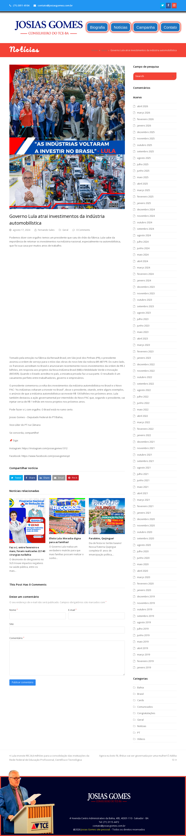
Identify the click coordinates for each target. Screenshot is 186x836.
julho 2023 (142, 319)
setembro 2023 (145, 306)
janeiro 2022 (144, 435)
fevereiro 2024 (145, 274)
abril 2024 (142, 261)
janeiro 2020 (144, 590)
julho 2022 (142, 396)
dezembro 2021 (146, 441)
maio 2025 (142, 177)
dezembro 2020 (146, 519)
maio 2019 (142, 641)
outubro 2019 (144, 609)
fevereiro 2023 (145, 351)
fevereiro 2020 (145, 583)
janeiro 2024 (144, 280)
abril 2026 (142, 106)
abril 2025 (142, 183)
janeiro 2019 (144, 667)
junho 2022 (143, 403)
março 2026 (143, 112)
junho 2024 (143, 248)
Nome (13, 610)
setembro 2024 (145, 228)
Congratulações (146, 713)
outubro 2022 (144, 377)
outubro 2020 (144, 532)
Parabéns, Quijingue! (101, 538)
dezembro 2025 (146, 132)
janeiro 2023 (144, 357)
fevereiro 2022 (145, 428)
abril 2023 (142, 338)
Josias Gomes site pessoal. (95, 829)
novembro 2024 (146, 215)
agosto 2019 (144, 622)
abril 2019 (142, 648)
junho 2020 (143, 558)
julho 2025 (142, 164)
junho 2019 (143, 635)
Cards (140, 700)
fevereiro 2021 (145, 506)
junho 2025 (143, 170)
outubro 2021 (144, 454)
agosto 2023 (144, 312)
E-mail (72, 610)
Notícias (141, 726)
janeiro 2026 (144, 125)
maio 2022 (142, 409)
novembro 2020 (146, 525)
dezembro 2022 (146, 364)
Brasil (140, 694)
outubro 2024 (144, 222)
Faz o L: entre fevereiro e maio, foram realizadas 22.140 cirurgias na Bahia (27, 551)
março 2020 (143, 577)
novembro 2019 (146, 603)
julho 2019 (142, 628)
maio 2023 (142, 332)
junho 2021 (143, 480)
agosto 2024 (144, 235)
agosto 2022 (144, 390)
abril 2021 (142, 493)
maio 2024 (142, 254)
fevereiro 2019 (145, 661)
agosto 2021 (144, 467)
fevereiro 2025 (145, 196)
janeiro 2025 (144, 203)
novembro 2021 (146, 448)
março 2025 (143, 190)
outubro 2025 (144, 145)
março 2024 (143, 267)
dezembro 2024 (146, 209)
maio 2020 (142, 564)
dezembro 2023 (146, 286)
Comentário (16, 638)
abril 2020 (142, 570)
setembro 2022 (145, 383)
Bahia (140, 687)
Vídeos (141, 739)
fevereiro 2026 (145, 119)
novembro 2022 (146, 370)
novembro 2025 (146, 138)
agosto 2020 (144, 545)
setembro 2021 (145, 461)
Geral (65, 230)
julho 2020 (142, 551)
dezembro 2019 (146, 596)
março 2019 (143, 654)
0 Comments (83, 230)
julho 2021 (142, 474)
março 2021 (143, 499)
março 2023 (143, 345)
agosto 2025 (144, 158)
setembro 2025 (145, 151)
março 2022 (143, 422)
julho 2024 (142, 241)
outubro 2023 (144, 299)
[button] (16, 477)
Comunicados (145, 706)
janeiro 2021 (144, 512)
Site (11, 624)
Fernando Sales (46, 230)
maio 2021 (142, 487)
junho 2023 (143, 325)
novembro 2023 (146, 293)
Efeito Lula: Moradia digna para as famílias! (65, 540)
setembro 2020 (145, 538)
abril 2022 (142, 416)
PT (138, 732)
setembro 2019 (145, 616)
